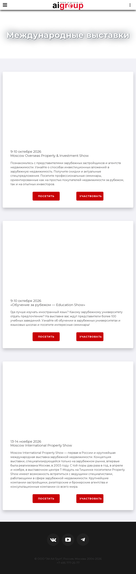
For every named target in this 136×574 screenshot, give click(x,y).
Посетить (46, 196)
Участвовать (91, 196)
